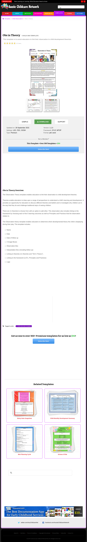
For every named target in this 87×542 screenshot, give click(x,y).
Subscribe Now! (43, 149)
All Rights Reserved (55, 537)
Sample (25, 122)
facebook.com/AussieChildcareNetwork (57, 521)
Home (7, 13)
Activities (38, 13)
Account (80, 13)
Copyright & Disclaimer (44, 532)
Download (43, 122)
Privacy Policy (55, 532)
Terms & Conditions (32, 532)
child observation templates (25, 326)
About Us (16, 532)
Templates (59, 13)
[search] (70, 8)
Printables (49, 13)
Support (61, 122)
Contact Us (70, 532)
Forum (69, 13)
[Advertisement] (43, 25)
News (17, 13)
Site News (22, 532)
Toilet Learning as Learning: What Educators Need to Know (30, 1)
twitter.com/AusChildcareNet (29, 521)
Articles (28, 13)
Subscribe (63, 532)
